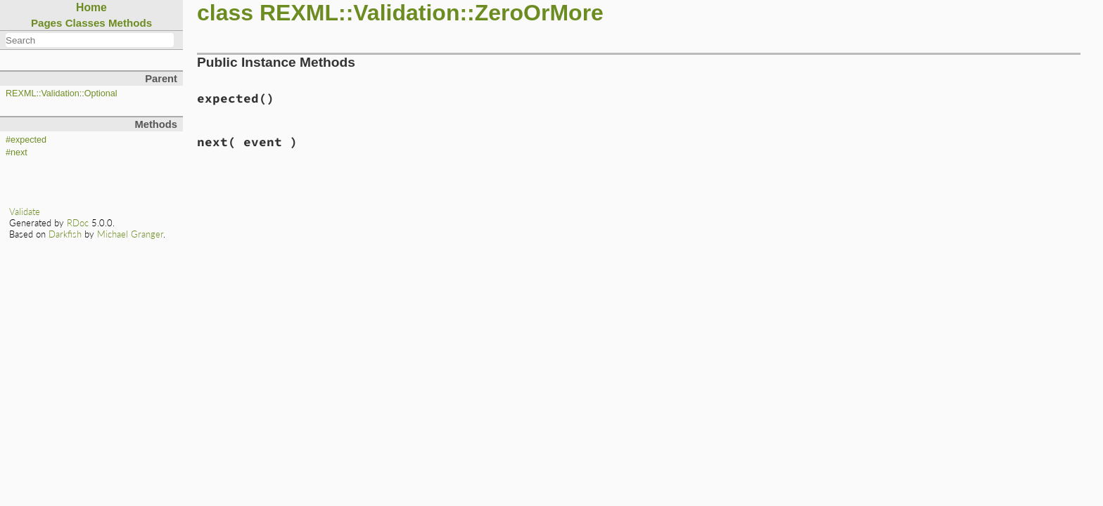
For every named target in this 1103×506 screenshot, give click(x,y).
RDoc (78, 222)
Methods (130, 23)
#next (16, 152)
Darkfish (65, 234)
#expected (26, 140)
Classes (85, 23)
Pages (47, 23)
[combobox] (90, 40)
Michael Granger (130, 234)
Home (91, 7)
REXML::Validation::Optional (61, 93)
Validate (24, 211)
